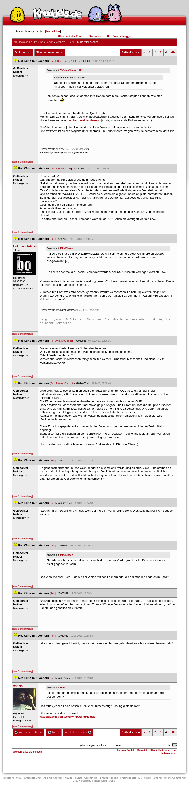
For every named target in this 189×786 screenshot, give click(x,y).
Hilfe (107, 36)
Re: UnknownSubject (61, 340)
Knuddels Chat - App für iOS (81, 777)
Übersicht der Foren (70, 36)
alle (173, 52)
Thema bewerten (49, 52)
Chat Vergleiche (82, 780)
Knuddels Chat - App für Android (43, 777)
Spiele (147, 777)
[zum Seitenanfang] (22, 161)
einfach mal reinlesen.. (84, 120)
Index (53, 732)
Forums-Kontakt (126, 750)
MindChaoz (66, 248)
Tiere (71, 42)
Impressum (100, 780)
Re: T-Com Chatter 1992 (63, 61)
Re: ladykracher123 (60, 168)
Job (112, 780)
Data (62, 687)
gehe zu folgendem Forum (93, 745)
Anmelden (53, 31)
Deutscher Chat (12, 777)
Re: (52, 239)
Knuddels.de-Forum (25, 42)
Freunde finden (109, 777)
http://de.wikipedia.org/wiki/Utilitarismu (67, 716)
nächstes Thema (78, 732)
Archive (60, 42)
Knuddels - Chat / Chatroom (153, 750)
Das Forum (46, 42)
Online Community (175, 777)
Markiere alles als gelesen (27, 751)
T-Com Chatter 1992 (71, 70)
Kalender (95, 36)
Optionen (23, 52)
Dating (158, 777)
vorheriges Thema (29, 732)
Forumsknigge (122, 36)
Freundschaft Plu (131, 777)
